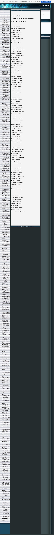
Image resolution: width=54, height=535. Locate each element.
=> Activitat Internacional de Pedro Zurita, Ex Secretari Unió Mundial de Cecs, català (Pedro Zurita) (6, 81)
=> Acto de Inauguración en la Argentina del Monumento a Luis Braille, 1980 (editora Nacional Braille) (6, 84)
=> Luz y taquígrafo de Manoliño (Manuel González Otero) (6, 221)
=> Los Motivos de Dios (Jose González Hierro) (5, 459)
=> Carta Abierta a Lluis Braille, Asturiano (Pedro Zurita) (6, 201)
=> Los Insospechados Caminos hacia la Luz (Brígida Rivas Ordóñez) (6, 175)
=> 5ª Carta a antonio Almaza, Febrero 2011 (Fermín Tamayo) (6, 168)
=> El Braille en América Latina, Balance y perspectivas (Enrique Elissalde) (6, 215)
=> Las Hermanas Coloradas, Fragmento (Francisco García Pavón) (5, 439)
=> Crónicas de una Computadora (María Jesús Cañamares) (5, 291)
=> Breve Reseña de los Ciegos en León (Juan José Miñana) (6, 30)
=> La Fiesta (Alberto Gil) (5, 456)
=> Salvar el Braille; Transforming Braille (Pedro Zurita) (5, 252)
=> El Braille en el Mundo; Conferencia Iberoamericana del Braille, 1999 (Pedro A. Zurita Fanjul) (6, 303)
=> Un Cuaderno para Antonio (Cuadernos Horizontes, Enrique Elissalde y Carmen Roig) (6, 133)
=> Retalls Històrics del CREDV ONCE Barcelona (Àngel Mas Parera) (6, 267)
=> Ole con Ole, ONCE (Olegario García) (5, 187)
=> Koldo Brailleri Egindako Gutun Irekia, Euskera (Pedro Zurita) (5, 203)
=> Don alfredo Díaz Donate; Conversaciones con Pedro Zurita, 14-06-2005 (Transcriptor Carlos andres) (6, 310)
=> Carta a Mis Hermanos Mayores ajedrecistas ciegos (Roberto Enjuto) (5, 146)
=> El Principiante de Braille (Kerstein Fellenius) (5, 210)
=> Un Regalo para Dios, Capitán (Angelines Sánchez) (5, 448)
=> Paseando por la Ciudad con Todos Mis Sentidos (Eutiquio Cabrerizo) (6, 316)
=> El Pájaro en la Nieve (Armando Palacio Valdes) (5, 356)
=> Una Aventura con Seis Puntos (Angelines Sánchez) (5, 424)
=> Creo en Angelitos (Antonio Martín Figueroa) (6, 327)
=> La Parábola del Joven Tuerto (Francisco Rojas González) (6, 483)
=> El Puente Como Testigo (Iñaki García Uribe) (5, 458)
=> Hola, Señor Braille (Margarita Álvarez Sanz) (5, 240)
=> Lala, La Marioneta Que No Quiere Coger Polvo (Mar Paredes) (6, 465)
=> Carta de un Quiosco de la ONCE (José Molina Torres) (5, 323)
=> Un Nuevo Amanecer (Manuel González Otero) (5, 125)
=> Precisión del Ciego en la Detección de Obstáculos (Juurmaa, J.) (5, 88)
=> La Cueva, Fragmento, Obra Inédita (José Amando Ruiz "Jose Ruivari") (6, 445)
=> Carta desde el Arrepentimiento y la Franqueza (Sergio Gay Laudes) (6, 295)
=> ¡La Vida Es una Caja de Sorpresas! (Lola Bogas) (5, 241)
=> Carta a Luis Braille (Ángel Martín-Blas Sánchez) (5, 238)
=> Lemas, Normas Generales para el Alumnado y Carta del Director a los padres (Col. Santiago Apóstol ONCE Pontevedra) (6, 254)
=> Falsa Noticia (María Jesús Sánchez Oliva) (5, 173)
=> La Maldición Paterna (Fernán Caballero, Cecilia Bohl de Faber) (6, 380)
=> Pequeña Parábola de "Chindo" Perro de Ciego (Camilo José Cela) (5, 407)
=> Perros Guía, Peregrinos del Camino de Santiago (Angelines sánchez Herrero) (6, 219)
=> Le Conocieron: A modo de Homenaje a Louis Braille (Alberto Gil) (5, 186)
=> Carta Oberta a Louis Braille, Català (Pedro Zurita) (6, 197)
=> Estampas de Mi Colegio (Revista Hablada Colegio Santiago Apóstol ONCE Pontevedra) (5, 159)
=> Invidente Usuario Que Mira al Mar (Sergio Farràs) (6, 412)
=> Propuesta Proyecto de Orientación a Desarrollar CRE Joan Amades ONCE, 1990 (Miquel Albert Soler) (6, 40)
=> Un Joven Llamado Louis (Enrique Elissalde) (5, 51)
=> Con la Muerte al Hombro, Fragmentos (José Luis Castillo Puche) (6, 452)
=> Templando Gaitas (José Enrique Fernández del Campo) (6, 419)
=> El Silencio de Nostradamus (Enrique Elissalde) (6, 127)
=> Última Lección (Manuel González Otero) (5, 144)
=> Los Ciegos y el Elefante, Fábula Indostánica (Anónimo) (6, 367)
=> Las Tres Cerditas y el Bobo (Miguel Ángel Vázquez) (6, 149)
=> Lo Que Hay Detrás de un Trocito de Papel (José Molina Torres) (5, 338)
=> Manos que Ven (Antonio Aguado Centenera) (5, 268)
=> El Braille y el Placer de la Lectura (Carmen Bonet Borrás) (6, 232)
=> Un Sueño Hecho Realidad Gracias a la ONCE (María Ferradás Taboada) (5, 510)
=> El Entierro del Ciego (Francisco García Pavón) (5, 472)
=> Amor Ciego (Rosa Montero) (6, 347)
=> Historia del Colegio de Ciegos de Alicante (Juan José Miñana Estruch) (6, 236)
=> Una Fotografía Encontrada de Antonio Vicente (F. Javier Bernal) (6, 100)
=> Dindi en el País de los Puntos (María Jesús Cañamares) (5, 281)
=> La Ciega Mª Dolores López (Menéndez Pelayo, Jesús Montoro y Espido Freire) (6, 344)
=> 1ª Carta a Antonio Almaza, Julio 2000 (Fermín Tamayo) (6, 157)
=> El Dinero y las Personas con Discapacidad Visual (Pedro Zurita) (6, 24)
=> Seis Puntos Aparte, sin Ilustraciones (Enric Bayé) (5, 390)
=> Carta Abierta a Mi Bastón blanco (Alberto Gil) (5, 261)
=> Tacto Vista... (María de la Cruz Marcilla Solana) (5, 248)
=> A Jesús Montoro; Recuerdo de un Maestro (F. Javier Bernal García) (6, 98)
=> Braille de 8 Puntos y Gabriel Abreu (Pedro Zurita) (6, 20)
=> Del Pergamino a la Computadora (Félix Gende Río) (6, 312)
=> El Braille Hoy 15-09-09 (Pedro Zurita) (5, 65)
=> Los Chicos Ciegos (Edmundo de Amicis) (4, 363)
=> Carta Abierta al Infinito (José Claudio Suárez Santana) (6, 74)
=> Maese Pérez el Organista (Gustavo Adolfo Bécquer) (5, 358)
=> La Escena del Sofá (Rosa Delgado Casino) (5, 493)
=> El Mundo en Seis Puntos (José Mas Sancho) (5, 176)
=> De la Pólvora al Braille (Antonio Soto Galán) (5, 206)
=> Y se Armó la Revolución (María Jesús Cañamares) (5, 217)
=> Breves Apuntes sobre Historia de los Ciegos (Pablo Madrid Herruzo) (5, 26)
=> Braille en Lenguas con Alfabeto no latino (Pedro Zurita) (6, 76)
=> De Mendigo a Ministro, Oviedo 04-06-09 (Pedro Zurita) (6, 56)
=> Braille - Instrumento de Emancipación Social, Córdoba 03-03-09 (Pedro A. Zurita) (6, 48)
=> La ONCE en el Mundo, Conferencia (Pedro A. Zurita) (5, 163)
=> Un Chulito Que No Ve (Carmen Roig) (5, 413)
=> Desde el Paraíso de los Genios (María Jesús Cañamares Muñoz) (5, 331)
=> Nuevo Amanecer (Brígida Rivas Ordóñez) (5, 299)
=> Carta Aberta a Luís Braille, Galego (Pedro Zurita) (6, 199)
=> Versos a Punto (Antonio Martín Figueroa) (5, 213)
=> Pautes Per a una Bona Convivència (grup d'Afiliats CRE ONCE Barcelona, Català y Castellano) (6, 22)
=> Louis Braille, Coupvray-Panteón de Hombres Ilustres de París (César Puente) (6, 93)
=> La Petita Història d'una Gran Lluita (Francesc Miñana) (6, 73)
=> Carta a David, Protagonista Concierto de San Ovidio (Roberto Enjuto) (6, 205)
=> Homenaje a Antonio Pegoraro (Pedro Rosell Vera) (5, 189)
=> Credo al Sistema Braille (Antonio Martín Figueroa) (5, 148)
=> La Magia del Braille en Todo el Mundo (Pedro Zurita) (6, 33)
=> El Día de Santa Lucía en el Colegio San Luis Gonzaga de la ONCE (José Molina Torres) (6, 325)
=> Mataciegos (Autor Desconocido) (4, 486)
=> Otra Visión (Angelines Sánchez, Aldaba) (5, 431)
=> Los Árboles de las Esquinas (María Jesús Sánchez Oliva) (6, 178)
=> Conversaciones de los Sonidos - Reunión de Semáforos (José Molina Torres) (6, 340)
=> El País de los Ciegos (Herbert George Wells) (5, 405)
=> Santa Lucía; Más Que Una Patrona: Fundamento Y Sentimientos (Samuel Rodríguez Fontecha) (6, 67)
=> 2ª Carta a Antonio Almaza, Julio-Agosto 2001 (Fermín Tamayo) (6, 161)
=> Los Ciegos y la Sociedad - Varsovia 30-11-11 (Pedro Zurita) (6, 131)
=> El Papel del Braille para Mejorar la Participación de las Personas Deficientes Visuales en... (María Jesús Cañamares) (6, 171)
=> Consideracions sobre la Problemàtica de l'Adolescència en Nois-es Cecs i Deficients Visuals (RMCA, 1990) (6, 37)
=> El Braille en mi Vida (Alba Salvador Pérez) (5, 116)
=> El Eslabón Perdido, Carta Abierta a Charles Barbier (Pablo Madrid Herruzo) (6, 32)
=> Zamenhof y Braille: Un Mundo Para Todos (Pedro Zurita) (5, 44)
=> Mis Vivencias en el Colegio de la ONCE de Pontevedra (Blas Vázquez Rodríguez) (6, 230)
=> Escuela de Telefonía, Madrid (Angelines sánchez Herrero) (6, 121)
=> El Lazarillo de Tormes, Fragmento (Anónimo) (5, 360)
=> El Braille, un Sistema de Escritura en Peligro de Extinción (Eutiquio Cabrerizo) (6, 43)
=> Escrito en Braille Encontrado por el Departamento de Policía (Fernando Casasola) (6, 430)
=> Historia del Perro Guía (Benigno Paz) (5, 101)
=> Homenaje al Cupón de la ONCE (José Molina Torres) (5, 322)
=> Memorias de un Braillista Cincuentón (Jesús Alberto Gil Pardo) (5, 306)
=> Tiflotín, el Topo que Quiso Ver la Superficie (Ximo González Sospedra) (5, 495)
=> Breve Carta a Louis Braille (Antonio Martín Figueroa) (6, 182)
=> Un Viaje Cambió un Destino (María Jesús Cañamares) (6, 180)
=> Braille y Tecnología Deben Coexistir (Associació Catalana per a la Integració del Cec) (6, 278)
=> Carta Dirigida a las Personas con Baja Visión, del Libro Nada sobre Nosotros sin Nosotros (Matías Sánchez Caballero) (6, 293)
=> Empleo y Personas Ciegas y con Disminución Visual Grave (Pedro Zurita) (6, 223)
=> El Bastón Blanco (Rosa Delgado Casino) (5, 484)
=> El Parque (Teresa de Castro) (6, 479)
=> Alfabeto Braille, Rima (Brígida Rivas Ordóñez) (5, 279)
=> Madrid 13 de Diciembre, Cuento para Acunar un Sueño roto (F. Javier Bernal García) (6, 417)
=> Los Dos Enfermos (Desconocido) (4, 383)
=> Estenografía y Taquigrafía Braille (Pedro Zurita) (5, 120)
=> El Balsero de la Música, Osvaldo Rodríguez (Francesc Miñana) (5, 289)
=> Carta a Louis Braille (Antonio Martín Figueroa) (6, 270)
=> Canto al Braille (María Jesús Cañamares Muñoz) (6, 334)
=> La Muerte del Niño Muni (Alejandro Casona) (5, 396)
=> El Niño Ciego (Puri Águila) (6, 415)
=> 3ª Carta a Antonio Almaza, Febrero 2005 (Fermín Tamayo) (6, 165)
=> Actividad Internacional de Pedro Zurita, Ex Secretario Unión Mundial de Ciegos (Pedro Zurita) (6, 78)
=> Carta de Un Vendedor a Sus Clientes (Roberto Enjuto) (6, 63)
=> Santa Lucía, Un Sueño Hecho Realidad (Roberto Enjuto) (5, 401)
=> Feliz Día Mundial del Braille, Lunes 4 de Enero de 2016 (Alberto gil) (6, 272)
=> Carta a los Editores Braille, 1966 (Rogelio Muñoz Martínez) (6, 69)
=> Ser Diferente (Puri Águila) (5, 408)
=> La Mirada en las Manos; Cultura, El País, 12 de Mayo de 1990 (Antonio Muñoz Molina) (6, 346)
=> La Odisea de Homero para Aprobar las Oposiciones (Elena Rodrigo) (6, 107)
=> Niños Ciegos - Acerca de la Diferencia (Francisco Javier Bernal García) (6, 60)
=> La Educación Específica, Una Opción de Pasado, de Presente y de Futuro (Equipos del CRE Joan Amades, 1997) (6, 195)
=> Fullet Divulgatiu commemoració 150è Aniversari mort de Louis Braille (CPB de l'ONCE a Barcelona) (6, 95)
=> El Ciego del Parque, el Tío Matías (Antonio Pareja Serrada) (6, 499)
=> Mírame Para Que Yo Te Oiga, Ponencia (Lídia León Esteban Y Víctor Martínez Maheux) (5, 129)
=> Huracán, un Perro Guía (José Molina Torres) (5, 504)
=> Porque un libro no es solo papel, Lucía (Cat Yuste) (5, 307)
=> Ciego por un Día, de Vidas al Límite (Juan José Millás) (6, 320)
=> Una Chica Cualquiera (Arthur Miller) (5, 397)
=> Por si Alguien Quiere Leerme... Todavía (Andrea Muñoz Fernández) (5, 329)
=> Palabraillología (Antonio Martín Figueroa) (5, 103)
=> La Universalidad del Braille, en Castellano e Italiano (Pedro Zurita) (6, 228)
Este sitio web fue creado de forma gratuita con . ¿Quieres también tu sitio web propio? (27, 2)
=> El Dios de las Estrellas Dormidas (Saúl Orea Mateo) (5, 378)
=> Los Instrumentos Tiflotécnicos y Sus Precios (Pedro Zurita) (5, 35)
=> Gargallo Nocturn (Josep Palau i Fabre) (5, 502)
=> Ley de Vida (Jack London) (6, 500)
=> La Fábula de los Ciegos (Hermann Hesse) (5, 374)
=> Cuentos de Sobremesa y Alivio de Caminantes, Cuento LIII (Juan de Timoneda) (5, 365)
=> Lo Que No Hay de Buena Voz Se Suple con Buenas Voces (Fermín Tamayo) (5, 454)
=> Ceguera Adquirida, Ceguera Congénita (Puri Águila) (6, 105)
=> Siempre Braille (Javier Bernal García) (5, 426)
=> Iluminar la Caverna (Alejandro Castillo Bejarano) (5, 28)
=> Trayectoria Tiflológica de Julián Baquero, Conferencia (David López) (5, 86)
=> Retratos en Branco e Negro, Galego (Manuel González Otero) (6, 153)
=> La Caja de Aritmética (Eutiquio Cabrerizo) (5, 142)
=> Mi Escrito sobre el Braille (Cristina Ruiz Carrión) (5, 265)
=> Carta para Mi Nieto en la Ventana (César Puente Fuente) (6, 183)
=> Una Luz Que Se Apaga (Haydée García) (5, 463)
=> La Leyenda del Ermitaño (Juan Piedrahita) (5, 422)
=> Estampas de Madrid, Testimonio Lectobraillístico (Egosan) (5, 141)
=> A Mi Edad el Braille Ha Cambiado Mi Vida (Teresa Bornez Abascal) (5, 114)
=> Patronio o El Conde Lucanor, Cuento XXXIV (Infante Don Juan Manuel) (6, 382)
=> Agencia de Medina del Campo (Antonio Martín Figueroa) (5, 135)
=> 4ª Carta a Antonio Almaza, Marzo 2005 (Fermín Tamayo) (6, 167)
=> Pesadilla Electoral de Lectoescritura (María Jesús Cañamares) (5, 246)
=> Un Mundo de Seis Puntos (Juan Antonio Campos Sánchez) (5, 250)
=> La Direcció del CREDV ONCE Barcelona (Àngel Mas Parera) (5, 259)
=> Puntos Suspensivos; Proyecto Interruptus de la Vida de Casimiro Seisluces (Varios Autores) (6, 441)
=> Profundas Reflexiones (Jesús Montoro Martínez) (5, 488)
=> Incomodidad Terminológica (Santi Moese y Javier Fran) (6, 314)
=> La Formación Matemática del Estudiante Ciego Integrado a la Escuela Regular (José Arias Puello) (6, 244)
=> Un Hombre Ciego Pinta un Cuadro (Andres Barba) (6, 508)
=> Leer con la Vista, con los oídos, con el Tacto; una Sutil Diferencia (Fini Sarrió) (5, 287)
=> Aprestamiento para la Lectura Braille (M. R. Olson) (5, 208)
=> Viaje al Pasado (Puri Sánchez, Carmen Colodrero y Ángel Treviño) (6, 469)
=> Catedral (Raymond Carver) (6, 461)
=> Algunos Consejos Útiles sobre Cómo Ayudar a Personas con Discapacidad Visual (6, 118)
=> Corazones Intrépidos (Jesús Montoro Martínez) (6, 490)
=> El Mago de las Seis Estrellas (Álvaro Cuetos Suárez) (6, 123)
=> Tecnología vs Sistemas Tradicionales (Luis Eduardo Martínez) (5, 109)
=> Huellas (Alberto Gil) (5, 410)
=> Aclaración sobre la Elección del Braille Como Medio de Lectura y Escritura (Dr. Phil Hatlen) (6, 257)
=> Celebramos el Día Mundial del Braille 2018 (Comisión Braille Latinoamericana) (6, 301)
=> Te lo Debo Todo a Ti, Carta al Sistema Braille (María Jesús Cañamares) (6, 155)
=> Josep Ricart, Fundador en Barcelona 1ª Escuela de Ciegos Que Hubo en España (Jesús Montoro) (6, 54)
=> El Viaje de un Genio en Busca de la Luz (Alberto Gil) (5, 71)
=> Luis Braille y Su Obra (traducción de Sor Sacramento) (6, 50)
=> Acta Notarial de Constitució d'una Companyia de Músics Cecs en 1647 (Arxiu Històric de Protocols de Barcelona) (6, 297)
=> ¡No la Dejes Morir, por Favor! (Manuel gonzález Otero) (6, 224)
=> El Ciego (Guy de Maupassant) (4, 394)
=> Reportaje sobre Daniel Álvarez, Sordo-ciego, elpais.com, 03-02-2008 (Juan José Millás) (5, 318)
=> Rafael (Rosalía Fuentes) (5, 385)
